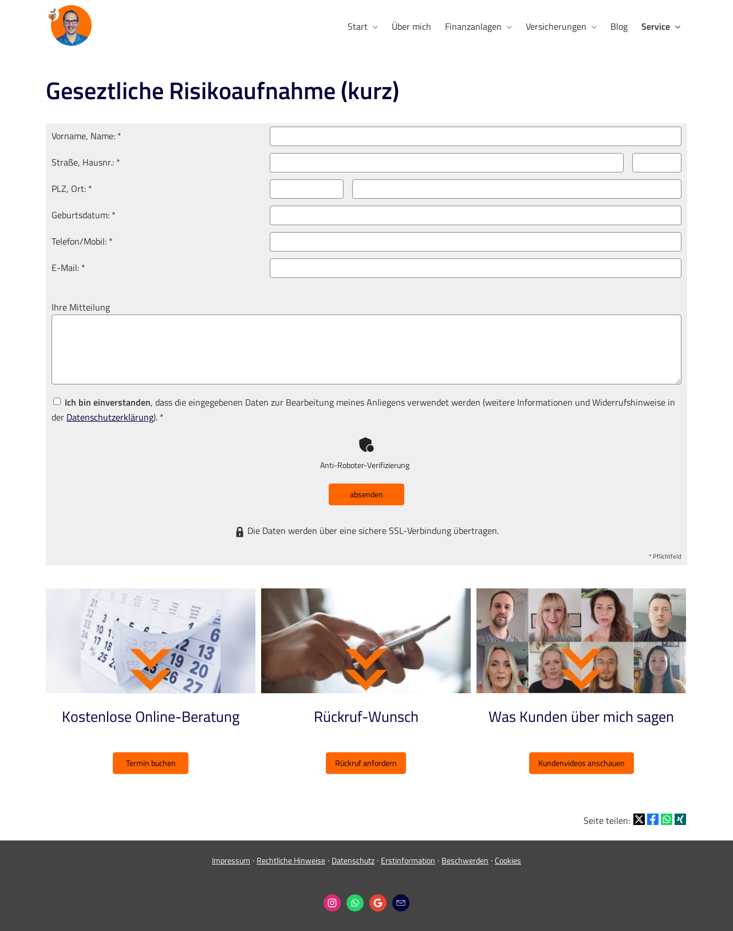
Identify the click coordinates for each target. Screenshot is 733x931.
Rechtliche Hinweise (291, 860)
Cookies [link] (508, 860)
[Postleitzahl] (307, 189)
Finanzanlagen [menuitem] (473, 26)
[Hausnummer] (656, 162)
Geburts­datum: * (84, 215)
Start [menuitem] (358, 26)
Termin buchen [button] (151, 763)
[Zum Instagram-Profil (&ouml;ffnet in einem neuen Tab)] (332, 903)
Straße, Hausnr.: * (86, 162)
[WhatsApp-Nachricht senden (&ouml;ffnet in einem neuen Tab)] (355, 903)
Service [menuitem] (655, 26)
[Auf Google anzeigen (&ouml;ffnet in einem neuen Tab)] (378, 903)
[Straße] (447, 162)
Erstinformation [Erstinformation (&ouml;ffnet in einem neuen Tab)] (408, 860)
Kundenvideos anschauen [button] (581, 763)
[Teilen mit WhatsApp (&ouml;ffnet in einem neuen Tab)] (666, 819)
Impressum (231, 860)
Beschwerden (465, 860)
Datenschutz (353, 860)
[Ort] (516, 189)
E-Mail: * (68, 267)
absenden (366, 494)
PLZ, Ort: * (72, 188)
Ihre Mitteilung (81, 307)
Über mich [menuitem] (411, 26)
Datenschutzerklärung (109, 417)
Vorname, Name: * (86, 136)
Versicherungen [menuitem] (556, 26)
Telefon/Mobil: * (82, 241)
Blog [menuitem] (619, 26)
